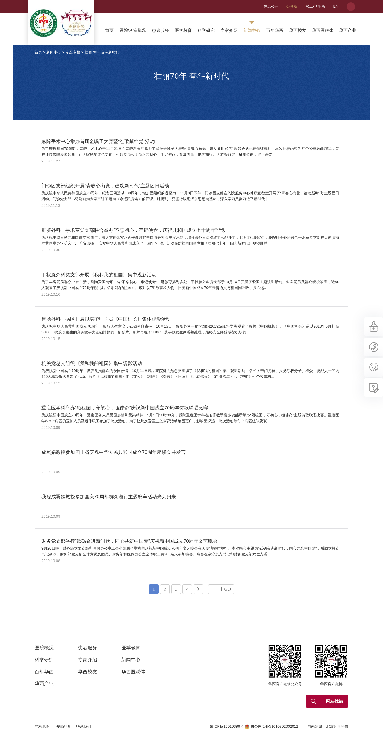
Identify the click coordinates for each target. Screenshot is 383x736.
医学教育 (183, 30)
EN (335, 6)
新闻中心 (251, 30)
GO (227, 589)
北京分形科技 (337, 726)
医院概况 (44, 647)
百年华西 (274, 30)
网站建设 (314, 726)
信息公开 (271, 6)
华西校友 (297, 30)
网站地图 (42, 726)
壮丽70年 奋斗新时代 (102, 52)
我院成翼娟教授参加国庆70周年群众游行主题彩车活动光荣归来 (108, 496)
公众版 (292, 6)
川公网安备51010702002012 (271, 726)
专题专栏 (72, 52)
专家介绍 (229, 30)
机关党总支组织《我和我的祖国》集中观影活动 (91, 363)
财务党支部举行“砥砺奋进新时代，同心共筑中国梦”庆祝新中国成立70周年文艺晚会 (129, 541)
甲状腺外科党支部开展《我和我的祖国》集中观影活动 (98, 274)
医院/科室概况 (132, 30)
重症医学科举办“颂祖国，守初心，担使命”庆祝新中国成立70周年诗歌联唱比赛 (124, 408)
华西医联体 (322, 30)
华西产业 (347, 30)
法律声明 (62, 726)
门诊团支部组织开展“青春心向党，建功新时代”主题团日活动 (105, 186)
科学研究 (206, 30)
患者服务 (160, 30)
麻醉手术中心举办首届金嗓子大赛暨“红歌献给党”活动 (98, 141)
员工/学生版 (315, 6)
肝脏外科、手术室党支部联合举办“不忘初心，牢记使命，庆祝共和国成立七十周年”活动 (134, 230)
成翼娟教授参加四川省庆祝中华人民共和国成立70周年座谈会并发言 (113, 452)
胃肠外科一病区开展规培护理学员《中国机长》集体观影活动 (106, 319)
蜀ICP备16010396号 (227, 726)
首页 (109, 30)
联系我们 (83, 726)
